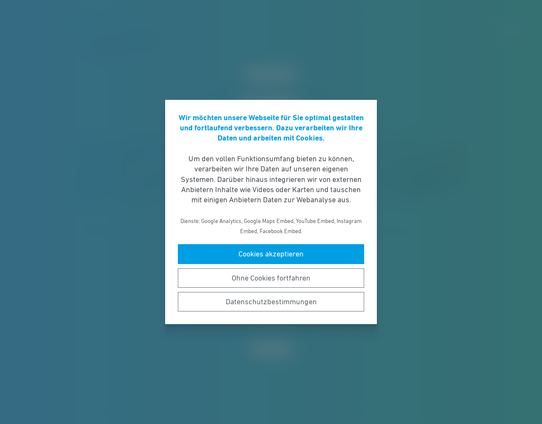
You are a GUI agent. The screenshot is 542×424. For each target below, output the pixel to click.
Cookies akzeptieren (271, 254)
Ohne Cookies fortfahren (271, 278)
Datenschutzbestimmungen (271, 301)
